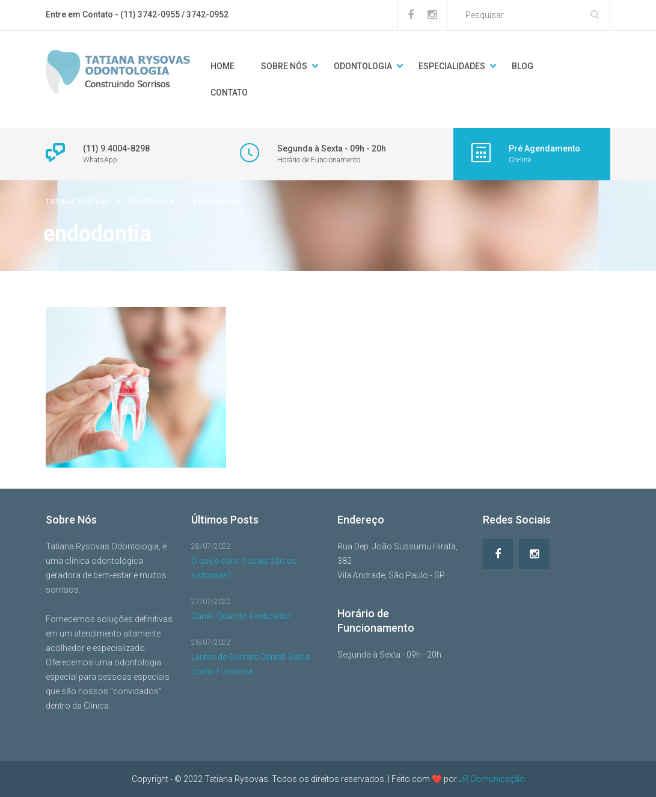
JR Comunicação (492, 779)
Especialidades (451, 66)
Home (222, 66)
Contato (229, 92)
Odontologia (363, 66)
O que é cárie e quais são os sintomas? (244, 568)
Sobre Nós (284, 66)
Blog (522, 66)
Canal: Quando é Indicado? (241, 616)
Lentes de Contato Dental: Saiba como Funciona (250, 664)
